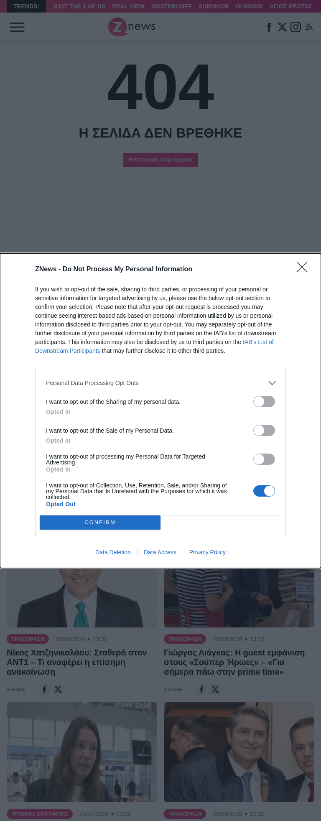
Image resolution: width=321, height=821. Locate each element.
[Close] (305, 270)
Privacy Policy (207, 552)
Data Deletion (113, 552)
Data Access (160, 552)
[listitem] (160, 383)
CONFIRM (100, 522)
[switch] (264, 401)
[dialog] (160, 410)
